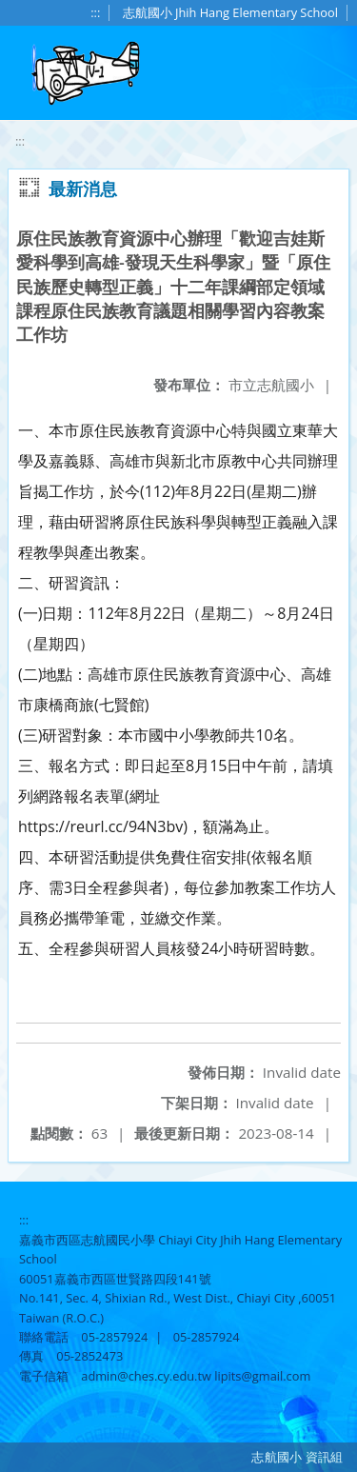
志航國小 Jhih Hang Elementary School (230, 12)
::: (95, 12)
